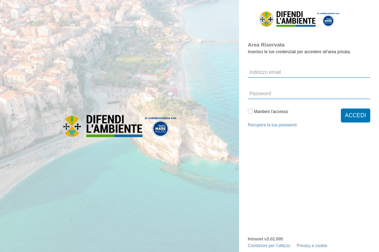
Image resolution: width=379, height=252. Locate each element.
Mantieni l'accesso (269, 111)
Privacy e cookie (312, 245)
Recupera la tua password (272, 124)
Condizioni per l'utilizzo (269, 245)
